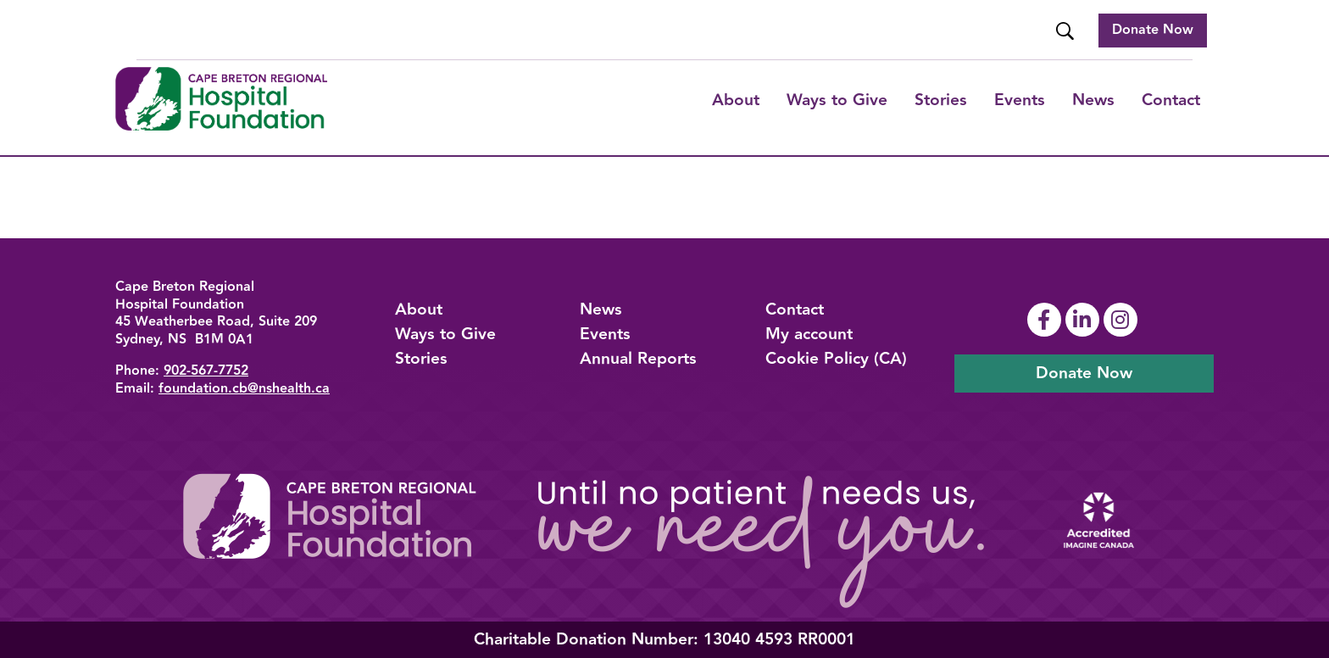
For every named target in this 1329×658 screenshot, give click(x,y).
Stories (941, 100)
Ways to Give (445, 334)
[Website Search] (1066, 31)
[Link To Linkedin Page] (1084, 319)
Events (1019, 100)
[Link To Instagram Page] (1123, 319)
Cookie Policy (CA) (836, 358)
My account (809, 334)
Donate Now (1152, 30)
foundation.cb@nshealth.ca (244, 388)
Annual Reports (638, 358)
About (735, 100)
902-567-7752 (206, 371)
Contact (1171, 100)
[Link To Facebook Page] (1046, 319)
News (1093, 100)
